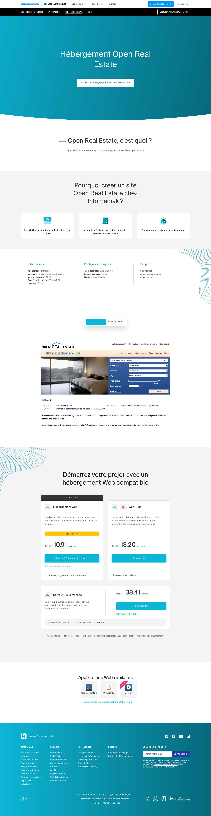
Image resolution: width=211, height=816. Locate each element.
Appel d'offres (84, 763)
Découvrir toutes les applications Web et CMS (108, 702)
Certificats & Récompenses (121, 756)
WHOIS (53, 770)
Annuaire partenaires (87, 760)
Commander (139, 558)
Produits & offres (29, 774)
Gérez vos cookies (111, 803)
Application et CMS (73, 12)
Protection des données (91, 799)
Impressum (26, 781)
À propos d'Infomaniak (31, 753)
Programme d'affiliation (88, 756)
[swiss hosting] (184, 799)
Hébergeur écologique (118, 753)
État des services (58, 781)
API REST (54, 767)
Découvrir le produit (126, 614)
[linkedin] (181, 736)
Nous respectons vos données (165, 765)
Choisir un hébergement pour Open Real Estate (105, 83)
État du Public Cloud (59, 777)
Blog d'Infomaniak (29, 767)
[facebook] (166, 736)
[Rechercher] (143, 4)
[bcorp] (147, 799)
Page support (146, 278)
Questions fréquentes (150, 274)
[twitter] (173, 736)
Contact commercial (59, 763)
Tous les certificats (30, 770)
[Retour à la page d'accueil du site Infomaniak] (30, 4)
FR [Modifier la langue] (28, 799)
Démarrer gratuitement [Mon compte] (160, 4)
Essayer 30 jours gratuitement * (72, 558)
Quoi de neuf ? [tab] (115, 322)
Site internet (146, 271)
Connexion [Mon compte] (183, 4)
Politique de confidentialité (116, 799)
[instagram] (188, 736)
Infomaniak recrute (29, 760)
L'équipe (25, 756)
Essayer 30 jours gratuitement (174, 12)
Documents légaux (105, 795)
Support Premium (58, 760)
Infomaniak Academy (87, 767)
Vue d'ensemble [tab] (96, 322)
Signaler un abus (57, 774)
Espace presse (28, 763)
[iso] (172, 799)
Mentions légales (124, 795)
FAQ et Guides (56, 756)
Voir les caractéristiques (57, 566)
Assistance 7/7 (57, 753)
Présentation (54, 12)
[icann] (155, 799)
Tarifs (89, 12)
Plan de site (96, 803)
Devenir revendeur (86, 753)
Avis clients (26, 784)
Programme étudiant (30, 777)
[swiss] (163, 799)
